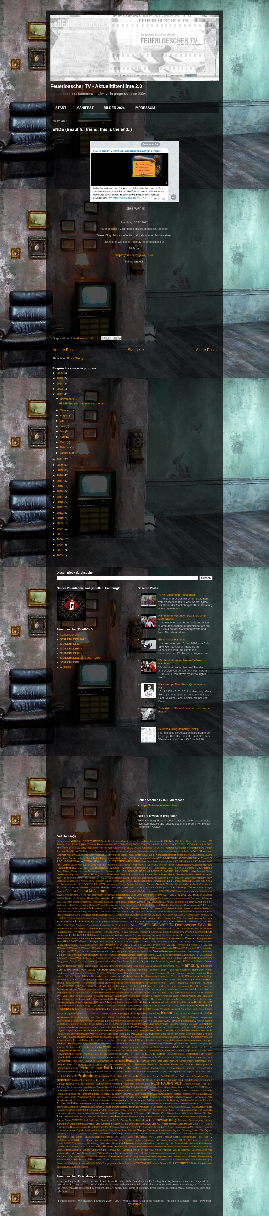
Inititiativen (173, 989)
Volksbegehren (104, 1153)
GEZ (157, 955)
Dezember (66, 398)
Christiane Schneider (78, 887)
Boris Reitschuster (86, 878)
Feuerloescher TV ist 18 (170, 928)
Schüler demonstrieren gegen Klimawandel (126, 1106)
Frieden (208, 941)
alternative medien (159, 851)
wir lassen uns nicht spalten (85, 1159)
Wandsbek (87, 1156)
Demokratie (102, 898)
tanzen (208, 1133)
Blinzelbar (181, 874)
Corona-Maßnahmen (92, 891)
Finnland (176, 935)
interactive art (205, 989)
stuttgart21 (187, 1126)
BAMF (171, 868)
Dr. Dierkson (156, 908)
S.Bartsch (202, 1094)
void (94, 1153)
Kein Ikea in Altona (148, 1002)
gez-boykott (165, 955)
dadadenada (123, 894)
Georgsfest (121, 955)
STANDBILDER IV (71, 653)
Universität (121, 1146)
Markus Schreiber (108, 1033)
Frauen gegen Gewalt (137, 941)
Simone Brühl (173, 1113)
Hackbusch (71, 966)
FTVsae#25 (121, 948)
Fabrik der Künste (144, 921)
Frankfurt (180, 938)
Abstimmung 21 (121, 848)
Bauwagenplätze (114, 871)
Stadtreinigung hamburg (200, 1120)
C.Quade (196, 881)
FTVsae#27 (145, 948)
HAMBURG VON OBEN (81, 969)
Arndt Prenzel (153, 861)
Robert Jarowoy (171, 1090)
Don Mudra (114, 908)
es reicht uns (107, 918)
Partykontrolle (64, 1060)
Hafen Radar (91, 966)
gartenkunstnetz (178, 951)
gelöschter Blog (75, 955)
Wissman (152, 1159)
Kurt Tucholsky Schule (102, 1017)
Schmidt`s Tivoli (197, 1103)
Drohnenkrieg (79, 911)
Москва (84, 1167)
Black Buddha (127, 874)
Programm (152, 1071)
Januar (64, 452)
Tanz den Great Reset (193, 1133)
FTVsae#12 (157, 945)
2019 (60, 470)
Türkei (206, 1140)
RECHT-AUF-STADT (166, 1083)
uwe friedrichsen (149, 1146)
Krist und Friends (195, 1009)
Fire (183, 935)
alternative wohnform (180, 851)
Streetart (93, 1126)
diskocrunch (154, 905)
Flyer (145, 938)
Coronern (128, 891)
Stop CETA (157, 1124)
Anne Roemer (70, 858)
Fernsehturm (93, 925)
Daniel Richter (150, 895)
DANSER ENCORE (169, 894)
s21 (210, 1093)
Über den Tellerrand (111, 1143)
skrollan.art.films (101, 1116)
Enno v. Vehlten (185, 915)
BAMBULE (101, 867)
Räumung (128, 1083)
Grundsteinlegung (164, 961)
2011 (60, 512)
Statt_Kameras (103, 1124)
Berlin (192, 871)
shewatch (62, 1113)
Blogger (136, 1204)
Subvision (198, 1127)
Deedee (60, 898)
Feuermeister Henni (159, 932)
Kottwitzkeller (102, 1008)
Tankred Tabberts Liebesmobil (155, 1133)
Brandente (136, 878)
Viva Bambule (84, 1153)
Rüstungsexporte (172, 1094)
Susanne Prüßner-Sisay (96, 1130)
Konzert (79, 1008)
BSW (209, 878)
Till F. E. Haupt (84, 1140)
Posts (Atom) (75, 358)
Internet (89, 993)
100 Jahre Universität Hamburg (190, 841)
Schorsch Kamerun (78, 1106)
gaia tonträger (138, 951)
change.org (112, 884)
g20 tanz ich (83, 951)
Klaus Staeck (97, 1006)
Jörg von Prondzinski (75, 999)
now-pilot (196, 1050)
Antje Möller (122, 858)
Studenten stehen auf (108, 1127)
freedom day (175, 941)
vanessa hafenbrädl (183, 1146)
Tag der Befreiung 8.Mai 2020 (188, 1130)
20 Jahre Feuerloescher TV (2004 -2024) (109, 844)
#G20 (74, 841)
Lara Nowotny (113, 1020)
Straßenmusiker (79, 1126)
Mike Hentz (94, 1043)
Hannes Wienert (65, 976)
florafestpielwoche (101, 938)
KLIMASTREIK (124, 1005)
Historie (61, 986)
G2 (68, 951)
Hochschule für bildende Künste (98, 986)
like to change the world (135, 1024)
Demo (90, 898)
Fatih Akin (182, 921)
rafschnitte (139, 1079)
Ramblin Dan (175, 1079)
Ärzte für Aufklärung (107, 865)
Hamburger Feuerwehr (179, 970)
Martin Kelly (172, 1034)
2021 (60, 459)
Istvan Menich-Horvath (148, 993)
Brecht (170, 878)
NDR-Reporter (179, 1047)
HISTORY (71, 986)
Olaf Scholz (157, 1053)
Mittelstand (106, 1043)
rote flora (93, 1093)
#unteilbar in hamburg (138, 841)
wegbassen (139, 1156)
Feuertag (174, 932)
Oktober (65, 410)
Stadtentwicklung (164, 1120)
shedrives (185, 1109)
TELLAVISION (91, 1136)
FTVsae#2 (86, 948)
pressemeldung (83, 1071)
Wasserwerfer (115, 1156)
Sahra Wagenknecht (80, 1097)
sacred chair (63, 1097)
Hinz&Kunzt (206, 983)
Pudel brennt (186, 1076)
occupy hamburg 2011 (87, 1054)
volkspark (117, 1153)
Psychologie (146, 1076)
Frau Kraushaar (114, 942)
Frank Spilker (168, 938)
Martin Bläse (160, 1034)
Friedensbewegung (67, 944)
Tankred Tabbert (131, 1133)
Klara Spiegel (83, 1006)
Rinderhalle (98, 1090)
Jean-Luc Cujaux (112, 995)
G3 (118, 951)
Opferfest (126, 1057)
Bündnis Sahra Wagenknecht (119, 881)
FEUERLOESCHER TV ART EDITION (133, 928)
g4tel (124, 951)
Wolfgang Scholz (76, 1163)
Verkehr (86, 1150)
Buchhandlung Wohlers (77, 881)
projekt (163, 1071)
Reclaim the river (191, 1084)
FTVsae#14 (182, 945)
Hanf (209, 973)
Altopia (70, 855)
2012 (60, 507)
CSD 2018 (164, 891)
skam (190, 1113)
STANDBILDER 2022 (73, 639)
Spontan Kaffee (108, 1120)
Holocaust (121, 986)
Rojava (60, 1094)
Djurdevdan (167, 905)
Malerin (159, 1030)
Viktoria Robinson (182, 1150)
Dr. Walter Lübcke (189, 908)
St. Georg (122, 1120)
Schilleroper (85, 1103)
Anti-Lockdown (85, 858)
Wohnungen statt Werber (190, 1159)
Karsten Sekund (104, 1002)
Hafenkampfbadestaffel (120, 966)
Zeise (121, 1163)
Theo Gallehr (155, 1137)
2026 (60, 372)
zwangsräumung (72, 1167)
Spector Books (64, 1120)
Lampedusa (205, 1017)
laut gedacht (128, 1021)
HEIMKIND (199, 979)
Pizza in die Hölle (158, 1064)
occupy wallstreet (108, 1054)
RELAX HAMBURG (120, 1087)
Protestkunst (117, 1076)
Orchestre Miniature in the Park (147, 1057)
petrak (92, 1064)
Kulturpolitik (138, 1013)
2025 (60, 378)
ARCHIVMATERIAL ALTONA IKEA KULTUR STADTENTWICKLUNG (98, 861)
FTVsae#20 (97, 948)
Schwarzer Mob (97, 1109)
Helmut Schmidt (72, 983)
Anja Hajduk (148, 854)
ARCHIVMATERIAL (167, 858)
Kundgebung (153, 1013)
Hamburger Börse (158, 970)
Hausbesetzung (119, 979)
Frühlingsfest (91, 945)
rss (112, 1093)
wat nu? (128, 1156)
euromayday (154, 918)
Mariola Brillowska (71, 1034)
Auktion (171, 865)
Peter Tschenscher (77, 1064)
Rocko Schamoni (204, 1090)
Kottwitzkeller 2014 (142, 1009)
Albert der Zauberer (94, 851)
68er (71, 848)
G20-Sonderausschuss (103, 951)
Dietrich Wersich (97, 905)
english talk (171, 915)
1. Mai (170, 841)
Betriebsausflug (65, 874)
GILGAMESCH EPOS (192, 955)
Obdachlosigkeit (65, 1053)
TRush (182, 1140)
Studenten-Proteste (130, 1126)
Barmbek (179, 868)
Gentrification (91, 954)
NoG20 (143, 1050)
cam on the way (73, 884)
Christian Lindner (174, 884)
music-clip (96, 1047)
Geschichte (148, 955)
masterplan (93, 1036)
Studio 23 (162, 1126)
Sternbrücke (127, 1124)
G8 (129, 951)
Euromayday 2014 (172, 918)
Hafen (81, 966)
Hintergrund (194, 983)
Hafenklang (138, 966)
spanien (202, 1116)
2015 (60, 491)
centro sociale (90, 884)
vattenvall (207, 1146)
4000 (65, 848)
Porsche (145, 1068)
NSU (204, 1050)
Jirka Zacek (146, 996)
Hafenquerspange (153, 966)
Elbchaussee (205, 911)
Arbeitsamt (139, 858)
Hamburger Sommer (166, 973)
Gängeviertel (160, 951)
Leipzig (185, 1020)
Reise (107, 1087)
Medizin (116, 1037)
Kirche (73, 1006)
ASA (120, 865)
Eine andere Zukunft (163, 911)
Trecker (137, 1140)
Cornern (61, 891)
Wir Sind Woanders (112, 1159)
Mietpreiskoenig (79, 1043)
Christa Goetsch (156, 884)
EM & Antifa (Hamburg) (172, 639)
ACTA (133, 848)
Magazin (61, 1030)
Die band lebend (112, 902)
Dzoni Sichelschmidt (111, 911)
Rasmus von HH (74, 1084)
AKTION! (65, 667)
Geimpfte (62, 954)
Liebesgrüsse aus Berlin (69, 1024)
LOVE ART (132, 1027)
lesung (208, 1020)
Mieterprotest (64, 1043)
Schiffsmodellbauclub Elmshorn (196, 1100)
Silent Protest (92, 1113)
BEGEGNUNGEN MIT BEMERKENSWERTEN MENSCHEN (158, 871)
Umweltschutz (63, 1146)
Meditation (106, 1036)
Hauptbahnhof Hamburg (96, 979)
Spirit (85, 1120)
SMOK (156, 1116)
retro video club (65, 1090)
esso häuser (121, 918)
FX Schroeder (203, 948)
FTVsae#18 (74, 948)
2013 (60, 502)
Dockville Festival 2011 (76, 908)
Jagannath (191, 993)
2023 (60, 388)
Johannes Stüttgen (171, 996)
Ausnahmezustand (202, 864)
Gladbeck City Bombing (93, 958)
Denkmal (208, 898)
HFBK (164, 982)
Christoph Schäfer (165, 887)
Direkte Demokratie (127, 905)
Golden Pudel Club (161, 957)
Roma (84, 1093)
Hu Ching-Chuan (82, 989)
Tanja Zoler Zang (113, 1133)
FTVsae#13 (169, 945)
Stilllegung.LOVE (142, 1124)
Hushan (96, 989)
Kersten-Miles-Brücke (195, 1002)
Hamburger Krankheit (123, 973)
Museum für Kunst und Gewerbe (73, 1047)
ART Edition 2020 (67, 864)
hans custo (110, 976)
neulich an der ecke (202, 1047)
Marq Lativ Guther (142, 1033)
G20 (73, 951)
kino (66, 1005)
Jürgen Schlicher (164, 999)
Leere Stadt (150, 1020)
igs (107, 989)
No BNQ (102, 1050)
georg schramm (107, 955)
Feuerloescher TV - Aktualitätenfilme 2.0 (96, 86)
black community (143, 874)
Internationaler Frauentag (70, 992)
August (64, 415)
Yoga (107, 1163)
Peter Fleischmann (196, 1061)
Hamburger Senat (144, 973)
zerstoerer (182, 1163)
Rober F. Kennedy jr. (151, 1090)
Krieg (183, 1009)
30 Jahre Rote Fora (196, 844)
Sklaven (198, 1113)
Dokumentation (98, 908)
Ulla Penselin (191, 1143)
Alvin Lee (78, 855)
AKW (79, 851)
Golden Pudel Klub (183, 957)
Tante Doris (176, 1133)
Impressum (138, 989)
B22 (74, 867)
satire (145, 1096)
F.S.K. (87, 921)
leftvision (175, 1021)
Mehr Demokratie (140, 1036)
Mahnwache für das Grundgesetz (105, 1030)
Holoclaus (133, 986)
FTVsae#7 (179, 948)
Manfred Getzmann (186, 1030)
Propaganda (174, 1071)
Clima (200, 887)
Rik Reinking (85, 1090)
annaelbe (182, 854)
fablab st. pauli (127, 921)
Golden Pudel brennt (140, 958)
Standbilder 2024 (70, 634)
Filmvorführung (141, 935)
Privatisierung (116, 1071)
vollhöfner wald (130, 1153)
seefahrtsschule (144, 1110)
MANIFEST (85, 108)
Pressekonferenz (66, 1071)
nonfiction (170, 1050)
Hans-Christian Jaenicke (130, 976)
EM (154, 914)
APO (130, 858)
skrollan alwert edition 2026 (78, 1116)
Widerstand (180, 1156)
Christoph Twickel (186, 887)
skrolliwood (116, 1116)
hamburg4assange (137, 969)
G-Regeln (61, 951)
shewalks (207, 1110)
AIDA (157, 848)
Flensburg (85, 938)
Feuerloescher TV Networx (72, 931)
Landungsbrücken (84, 1021)
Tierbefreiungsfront (66, 1140)
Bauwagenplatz (96, 871)
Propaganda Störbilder (194, 1071)
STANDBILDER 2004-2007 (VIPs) (80, 657)
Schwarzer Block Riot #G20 (72, 1109)
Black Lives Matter (164, 874)
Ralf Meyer (161, 1080)
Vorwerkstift (194, 1153)
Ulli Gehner (205, 1143)
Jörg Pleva (202, 996)
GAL (149, 951)
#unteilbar (121, 841)
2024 (60, 383)
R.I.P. (104, 1079)
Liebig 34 (86, 1024)
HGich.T (172, 983)
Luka (158, 1027)
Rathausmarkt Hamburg (108, 1083)
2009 (60, 523)
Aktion (209, 847)
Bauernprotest (204, 867)
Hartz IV (77, 979)
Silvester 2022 (158, 1113)
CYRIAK (83, 895)
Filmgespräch (106, 935)
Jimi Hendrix (134, 996)
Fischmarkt (191, 935)
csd (156, 891)
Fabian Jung (97, 921)
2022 (60, 394)
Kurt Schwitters (80, 1017)
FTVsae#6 (167, 948)
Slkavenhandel (131, 1116)
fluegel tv (137, 938)
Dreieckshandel (64, 911)
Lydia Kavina (187, 1027)
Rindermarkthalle (112, 1090)
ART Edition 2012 (202, 861)
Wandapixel (74, 1156)
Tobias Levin (118, 1140)
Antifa (96, 858)
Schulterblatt (157, 1107)
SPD (209, 1116)
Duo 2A (90, 911)
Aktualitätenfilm (66, 851)
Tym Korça (78, 1143)
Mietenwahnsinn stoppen (198, 1040)
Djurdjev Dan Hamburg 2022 (190, 905)
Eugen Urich (140, 918)
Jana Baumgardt (84, 996)
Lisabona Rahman (179, 1024)
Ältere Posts (206, 350)
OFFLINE (124, 1053)
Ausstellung (64, 867)
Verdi (59, 1150)
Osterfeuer (169, 1057)
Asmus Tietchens (132, 865)
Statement (75, 1123)
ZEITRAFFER (143, 1163)
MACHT (208, 1027)
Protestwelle (132, 1076)
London (93, 1027)
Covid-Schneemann (143, 891)
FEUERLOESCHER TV (156, 925)
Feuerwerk (199, 931)
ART (175, 861)
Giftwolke (176, 955)
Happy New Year (167, 976)
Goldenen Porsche (203, 958)
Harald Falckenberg (188, 976)
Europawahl (198, 918)
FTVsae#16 (206, 945)
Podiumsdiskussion (67, 1067)
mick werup (163, 1040)
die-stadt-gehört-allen (196, 901)
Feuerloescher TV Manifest (198, 928)
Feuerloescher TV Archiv (193, 925)
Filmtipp (128, 935)
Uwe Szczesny (165, 1146)
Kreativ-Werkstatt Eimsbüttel (166, 1009)
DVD (97, 911)
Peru (153, 1061)
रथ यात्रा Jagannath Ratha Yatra (176, 594)
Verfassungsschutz (72, 1150)
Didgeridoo (98, 902)
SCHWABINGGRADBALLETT (178, 1107)
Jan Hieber (69, 995)
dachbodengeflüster (97, 895)
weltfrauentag (153, 1156)
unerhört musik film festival (84, 1146)
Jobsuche (157, 996)
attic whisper (160, 865)
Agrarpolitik (147, 848)
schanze (168, 1096)
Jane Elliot (97, 996)
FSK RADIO (106, 944)
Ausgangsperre (183, 865)
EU (130, 918)
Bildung (95, 874)
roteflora (104, 1093)
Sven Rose (114, 1130)
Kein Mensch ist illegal (172, 1002)
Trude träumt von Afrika (166, 1140)
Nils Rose (78, 1050)
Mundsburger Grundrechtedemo (180, 1043)
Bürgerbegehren (143, 880)
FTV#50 (135, 945)
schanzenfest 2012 (202, 1097)
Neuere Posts (64, 350)
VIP (74, 1153)
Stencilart (115, 1124)
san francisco (98, 1097)
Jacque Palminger (176, 993)
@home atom (63, 841)
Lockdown (73, 1027)
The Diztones (106, 1137)
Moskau (144, 1043)
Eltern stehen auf (142, 915)
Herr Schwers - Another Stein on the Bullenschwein (106, 983)
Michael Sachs (98, 1040)
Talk (101, 1133)
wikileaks (192, 1156)
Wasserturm (100, 1156)
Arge (143, 861)
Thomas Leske (171, 1136)
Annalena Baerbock (197, 855)
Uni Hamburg (106, 1146)
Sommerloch (173, 1116)
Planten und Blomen (182, 1064)
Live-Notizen (205, 1023)
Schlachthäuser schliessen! (176, 1103)
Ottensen (180, 1057)
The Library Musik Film (127, 1137)
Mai (62, 431)
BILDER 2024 (114, 108)
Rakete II (150, 1080)
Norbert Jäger (184, 1050)
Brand (126, 877)
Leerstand (164, 1020)
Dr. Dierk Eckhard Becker (135, 908)
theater (143, 1136)
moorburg (133, 1043)
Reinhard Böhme (95, 1087)
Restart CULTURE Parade (199, 1087)
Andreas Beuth (103, 854)
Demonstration (121, 898)
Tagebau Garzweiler (88, 1133)
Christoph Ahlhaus (144, 887)
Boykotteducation (113, 878)
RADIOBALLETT (116, 1080)
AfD (139, 848)
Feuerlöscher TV (96, 932)
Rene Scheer (164, 1087)
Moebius (124, 1043)
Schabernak (156, 1097)
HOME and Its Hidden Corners (158, 986)
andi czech (89, 855)
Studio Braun (174, 1127)
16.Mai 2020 (71, 844)
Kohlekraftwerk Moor (168, 1006)
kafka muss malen (183, 999)
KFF (210, 1002)
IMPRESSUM (145, 108)
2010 (60, 517)
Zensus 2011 (167, 1163)
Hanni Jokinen (82, 976)
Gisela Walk (74, 957)
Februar (65, 447)
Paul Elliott (78, 1061)
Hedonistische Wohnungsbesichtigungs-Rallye (152, 980)
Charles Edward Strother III (132, 884)
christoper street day (121, 887)
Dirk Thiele (142, 905)
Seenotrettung (160, 1110)
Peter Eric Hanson (177, 1061)
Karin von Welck (86, 1002)
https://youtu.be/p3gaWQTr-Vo (134, 255)
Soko (163, 1116)
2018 (60, 475)
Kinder (60, 1006)
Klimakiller (110, 1006)
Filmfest (94, 935)
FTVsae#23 (109, 948)
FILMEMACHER (79, 935)
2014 (60, 496)
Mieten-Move (176, 1040)
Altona (197, 851)
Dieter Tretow (82, 905)
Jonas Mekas (189, 995)
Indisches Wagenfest (155, 989)
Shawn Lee (173, 1110)
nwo (210, 1050)
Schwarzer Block (203, 1106)
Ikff (119, 989)
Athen (150, 865)
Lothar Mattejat (117, 1027)
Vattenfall (197, 1146)
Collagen (208, 887)
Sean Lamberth (128, 1110)
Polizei (119, 1067)
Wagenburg (206, 1153)
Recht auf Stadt (142, 1084)
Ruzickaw (186, 1094)
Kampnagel (71, 1002)
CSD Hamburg (178, 891)
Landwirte (99, 1021)
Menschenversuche (201, 1036)
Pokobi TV (87, 1067)
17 (79, 844)
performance (117, 1060)
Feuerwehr (186, 931)
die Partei (179, 902)
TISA (108, 1140)
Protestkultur (102, 1076)
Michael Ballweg (81, 1040)
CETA (102, 884)
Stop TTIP (198, 1123)
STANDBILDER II (70, 643)
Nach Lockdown (121, 1047)
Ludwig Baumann (146, 1027)
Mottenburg (155, 1043)
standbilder (63, 1123)
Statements (88, 1123)
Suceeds (208, 1127)
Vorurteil (183, 1153)
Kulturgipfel (124, 1013)
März (63, 442)
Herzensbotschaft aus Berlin (146, 983)
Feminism (80, 925)
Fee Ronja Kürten (198, 921)
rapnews (198, 1080)
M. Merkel (199, 1027)
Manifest (201, 1030)
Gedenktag (207, 951)
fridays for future (194, 942)
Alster (146, 851)
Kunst (166, 1012)
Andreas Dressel (120, 855)
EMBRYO (161, 915)
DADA (111, 894)
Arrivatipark (166, 861)
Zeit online (130, 1163)
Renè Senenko (178, 1087)
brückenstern (199, 877)
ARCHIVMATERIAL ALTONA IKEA (195, 858)
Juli (62, 420)
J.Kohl (163, 993)
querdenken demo (82, 1079)
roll (78, 1094)
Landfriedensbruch (66, 1021)
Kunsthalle (193, 1013)
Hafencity (103, 966)
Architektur (150, 858)
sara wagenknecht (116, 1097)
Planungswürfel (204, 1064)
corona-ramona (116, 891)
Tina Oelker (99, 1140)
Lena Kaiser (197, 1020)
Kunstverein (63, 1017)
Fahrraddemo (169, 921)
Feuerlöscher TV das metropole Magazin (127, 932)
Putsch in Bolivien (203, 1076)
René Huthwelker (148, 1087)
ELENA (111, 915)
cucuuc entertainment (67, 895)
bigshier (86, 874)
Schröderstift (96, 1107)
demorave (185, 898)
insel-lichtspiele (189, 989)
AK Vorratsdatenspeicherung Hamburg (182, 847)
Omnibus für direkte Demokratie (93, 1057)
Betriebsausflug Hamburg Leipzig (178, 729)
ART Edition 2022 (87, 865)
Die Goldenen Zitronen (133, 901)
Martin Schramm (204, 1034)
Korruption (89, 1009)
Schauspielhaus (120, 1100)
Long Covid (103, 1027)
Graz (113, 961)
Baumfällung (63, 871)
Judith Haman (115, 999)
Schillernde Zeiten (68, 1103)
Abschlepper (106, 848)
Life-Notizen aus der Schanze (107, 1024)
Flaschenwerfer (205, 935)
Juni (63, 426)
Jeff (125, 995)
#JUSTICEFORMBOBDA (91, 841)
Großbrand (135, 961)
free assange (158, 941)
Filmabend (62, 935)
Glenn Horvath (112, 958)
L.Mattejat (193, 1017)
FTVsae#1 (145, 945)
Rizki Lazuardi (133, 1090)
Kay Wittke (130, 1002)
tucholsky (197, 1140)
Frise (81, 945)
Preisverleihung (175, 1067)
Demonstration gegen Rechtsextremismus (156, 898)
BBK (125, 871)
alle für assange (123, 851)
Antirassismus (107, 858)
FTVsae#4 (157, 948)
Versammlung (99, 1149)
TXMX (67, 1143)
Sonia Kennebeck (188, 1116)
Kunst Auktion (180, 1014)
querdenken (64, 1079)
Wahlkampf (62, 1156)
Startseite (136, 350)
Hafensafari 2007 (171, 966)
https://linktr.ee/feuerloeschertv (159, 805)
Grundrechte (148, 961)
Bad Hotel (89, 868)
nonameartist (156, 1050)
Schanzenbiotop (183, 1096)
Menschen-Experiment (179, 1037)
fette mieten (122, 925)
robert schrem (188, 1090)
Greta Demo (123, 961)
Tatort (59, 1137)
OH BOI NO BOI (140, 1054)
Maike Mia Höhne (133, 1030)
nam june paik (137, 1047)
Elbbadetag (192, 911)
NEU (189, 1047)
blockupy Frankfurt (195, 874)
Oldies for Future (176, 1054)
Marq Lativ (124, 1033)
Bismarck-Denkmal (109, 874)
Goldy (59, 961)
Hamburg (190, 965)
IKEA (113, 989)
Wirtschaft (127, 1159)
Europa (187, 918)
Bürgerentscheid (182, 880)
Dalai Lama (136, 895)
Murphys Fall (205, 1043)
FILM (209, 931)
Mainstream (148, 1030)
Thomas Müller (188, 1137)
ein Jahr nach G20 (141, 911)
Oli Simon (206, 1053)
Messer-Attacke (64, 1040)
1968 (83, 844)
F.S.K (81, 921)
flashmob (62, 938)
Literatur (193, 1023)
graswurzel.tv (103, 961)
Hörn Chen (196, 986)
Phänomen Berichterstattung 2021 (115, 1064)
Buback (61, 880)
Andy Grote (135, 854)
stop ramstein (171, 1124)
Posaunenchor (158, 1068)
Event (209, 918)
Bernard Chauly (204, 871)
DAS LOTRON (190, 894)
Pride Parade (100, 1071)
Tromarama (148, 1140)
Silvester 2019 (143, 1113)
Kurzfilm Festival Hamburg (131, 1017)
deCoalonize (206, 895)
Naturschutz (164, 1047)
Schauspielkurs (137, 1100)
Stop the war (185, 1124)
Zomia (60, 1166)
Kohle (137, 1005)
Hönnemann (183, 986)
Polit (99, 1067)
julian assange (132, 999)
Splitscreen (94, 1120)
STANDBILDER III (71, 648)
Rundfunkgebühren (142, 1094)
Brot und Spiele (183, 878)
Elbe (59, 914)
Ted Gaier (76, 1136)
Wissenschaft (140, 1159)
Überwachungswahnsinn (139, 1143)
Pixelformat (140, 1064)
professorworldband (135, 1071)
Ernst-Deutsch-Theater (87, 918)
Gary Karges (194, 951)
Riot (124, 1090)
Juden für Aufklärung (96, 999)
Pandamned (191, 1057)
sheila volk (197, 1110)
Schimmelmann (101, 1103)
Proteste (85, 1075)
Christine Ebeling (99, 887)
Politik (108, 1067)
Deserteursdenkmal (82, 902)
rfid (76, 1090)
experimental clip (67, 921)
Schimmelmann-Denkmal (123, 1103)
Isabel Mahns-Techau (125, 993)
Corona (70, 891)
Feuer (134, 925)
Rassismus (89, 1084)
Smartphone (145, 1116)
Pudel (156, 1076)
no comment (114, 1050)
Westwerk (167, 1156)
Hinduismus (182, 983)
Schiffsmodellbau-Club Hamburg (163, 1100)
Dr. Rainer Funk (171, 908)
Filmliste (118, 935)
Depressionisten (65, 902)
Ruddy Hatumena (124, 1094)
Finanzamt (156, 935)
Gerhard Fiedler (135, 955)
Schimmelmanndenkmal (149, 1103)
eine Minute (179, 911)
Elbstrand (86, 914)
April (63, 436)
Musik (107, 1047)
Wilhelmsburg (205, 1156)
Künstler (206, 1013)
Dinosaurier (111, 905)
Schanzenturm (81, 1100)
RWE (194, 1094)
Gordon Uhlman (86, 961)
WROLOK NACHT (95, 1163)
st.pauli (146, 1120)
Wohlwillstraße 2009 (168, 1159)
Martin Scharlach (187, 1034)
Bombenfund (70, 878)
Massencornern (77, 1036)
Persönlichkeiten (138, 1060)
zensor (155, 1163)
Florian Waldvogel (121, 938)
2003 (60, 555)
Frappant (190, 938)
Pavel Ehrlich (102, 1061)
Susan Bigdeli (76, 1130)
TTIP (188, 1140)
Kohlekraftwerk (149, 1005)
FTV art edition (122, 945)
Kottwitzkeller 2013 (121, 1008)
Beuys (78, 874)
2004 (60, 549)
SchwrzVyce (114, 1110)
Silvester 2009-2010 (110, 1113)
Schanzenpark (65, 1100)
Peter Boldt (162, 1061)
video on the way (143, 1149)
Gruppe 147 (179, 961)
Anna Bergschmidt (166, 854)
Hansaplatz (151, 976)
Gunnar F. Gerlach (195, 961)
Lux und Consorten (170, 1027)
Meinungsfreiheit (159, 1037)
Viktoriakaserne (199, 1150)
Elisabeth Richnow (125, 915)
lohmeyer (84, 1027)
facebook (158, 921)
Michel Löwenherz (146, 1040)
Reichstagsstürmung (77, 1087)
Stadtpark (182, 1120)
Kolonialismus (187, 1005)
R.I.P (97, 1079)
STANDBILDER (69, 662)
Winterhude (62, 1159)
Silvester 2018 (128, 1113)
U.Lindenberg (91, 1143)
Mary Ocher (63, 1037)
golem (66, 961)
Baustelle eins (79, 871)
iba (102, 989)
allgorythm (137, 851)
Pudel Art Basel (170, 1076)
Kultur (79, 1013)
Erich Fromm (200, 915)
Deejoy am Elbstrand (75, 898)
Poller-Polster (132, 1068)
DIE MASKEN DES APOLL (160, 902)
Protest (71, 1076)
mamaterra (170, 1030)
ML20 (115, 1043)
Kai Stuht (197, 999)
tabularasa (166, 1130)
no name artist (130, 1050)
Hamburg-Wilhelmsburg (110, 969)
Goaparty (124, 958)
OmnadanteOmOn (66, 1057)
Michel (132, 1040)
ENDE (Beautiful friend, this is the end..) (92, 129)
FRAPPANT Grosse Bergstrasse (83, 941)
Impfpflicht (127, 989)
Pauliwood (89, 1060)
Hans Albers (97, 976)
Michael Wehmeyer (117, 1040)
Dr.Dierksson (205, 908)
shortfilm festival (76, 1113)
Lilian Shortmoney (158, 1023)
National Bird (151, 1047)
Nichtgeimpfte (64, 1050)
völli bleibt (145, 1153)
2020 (60, 464)
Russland (158, 1093)
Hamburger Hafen (202, 969)
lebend (139, 1021)
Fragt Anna (155, 938)
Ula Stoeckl (176, 1143)
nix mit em (90, 1050)
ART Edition (185, 861)
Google (73, 961)
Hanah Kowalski (186, 973)
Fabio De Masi (111, 921)
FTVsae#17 (62, 948)
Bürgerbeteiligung (162, 880)
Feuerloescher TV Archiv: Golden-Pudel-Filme (83, 928)
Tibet (199, 1137)
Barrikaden (190, 868)
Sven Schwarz (128, 1130)
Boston (100, 878)
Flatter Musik (73, 938)
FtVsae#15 (194, 945)
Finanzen (166, 935)
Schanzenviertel (99, 1100)
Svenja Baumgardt (148, 1130)
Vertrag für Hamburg (120, 1149)
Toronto (128, 1140)
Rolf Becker (70, 1094)
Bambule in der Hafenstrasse (151, 868)
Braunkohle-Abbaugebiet (154, 878)
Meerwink (125, 1037)
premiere (191, 1068)
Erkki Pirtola (68, 918)
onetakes (116, 1057)
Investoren (109, 993)
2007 (60, 533)
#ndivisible (110, 841)
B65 (80, 867)
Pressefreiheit (204, 1067)
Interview (99, 992)
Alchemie (110, 851)
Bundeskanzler (96, 881)
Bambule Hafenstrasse (122, 867)
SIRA (183, 1113)
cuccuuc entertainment (199, 891)
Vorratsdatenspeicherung (164, 1153)
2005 (60, 544)
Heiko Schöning (184, 980)
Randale (188, 1079)
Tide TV (207, 1136)
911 (89, 848)
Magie (69, 1030)
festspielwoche (107, 925)
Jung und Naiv (148, 999)
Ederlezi (126, 911)
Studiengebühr (149, 1127)
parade (202, 1057)
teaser (66, 1137)
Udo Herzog (162, 1143)
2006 (60, 539)
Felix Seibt (68, 925)
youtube (114, 1163)
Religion (135, 1087)
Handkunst (201, 973)
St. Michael (135, 1120)
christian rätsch (190, 884)
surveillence (62, 1130)
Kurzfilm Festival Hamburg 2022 (168, 1017)
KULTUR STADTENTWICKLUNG (100, 1014)
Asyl (144, 865)
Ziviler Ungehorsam (201, 1163)
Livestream (62, 1027)
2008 (60, 528)
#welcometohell (157, 841)
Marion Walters (89, 1033)
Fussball (190, 948)
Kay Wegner (119, 1002)
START (60, 108)
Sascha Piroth (133, 1097)
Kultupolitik (69, 1013)
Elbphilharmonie (71, 914)
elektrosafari (99, 914)
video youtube (163, 1149)
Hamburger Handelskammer (70, 973)
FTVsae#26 (133, 948)
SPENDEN (77, 1120)
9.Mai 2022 (80, 848)
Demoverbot (197, 898)
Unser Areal (134, 1146)
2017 (60, 480)
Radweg (129, 1080)
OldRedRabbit (192, 1054)
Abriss (95, 848)
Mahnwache (79, 1030)
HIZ (79, 986)
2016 (60, 486)
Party (209, 1057)
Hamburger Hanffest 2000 (98, 973)
